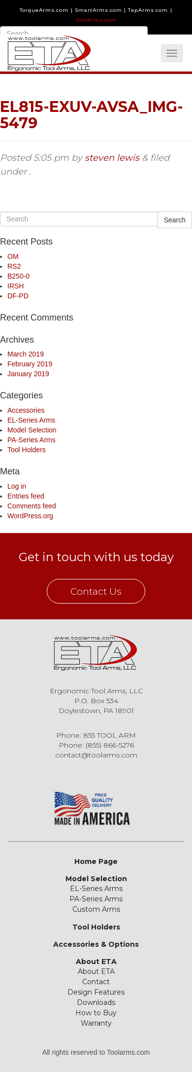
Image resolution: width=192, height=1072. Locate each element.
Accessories (25, 410)
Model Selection (32, 430)
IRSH (15, 286)
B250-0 (18, 276)
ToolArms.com (96, 20)
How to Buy (96, 1012)
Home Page (96, 861)
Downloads (96, 1002)
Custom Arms (96, 909)
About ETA (96, 961)
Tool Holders (26, 450)
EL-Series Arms (31, 420)
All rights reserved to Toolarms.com (96, 1052)
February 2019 (29, 364)
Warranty (96, 1023)
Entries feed (25, 496)
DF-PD (18, 296)
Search (175, 220)
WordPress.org (30, 516)
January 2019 (28, 374)
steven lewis (112, 157)
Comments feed (31, 506)
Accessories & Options (96, 944)
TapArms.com (148, 10)
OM (13, 256)
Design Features (96, 992)
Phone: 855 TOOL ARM (96, 735)
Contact (96, 981)
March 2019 (25, 354)
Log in (16, 486)
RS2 (14, 266)
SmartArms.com (98, 10)
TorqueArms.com (44, 10)
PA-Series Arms (31, 440)
